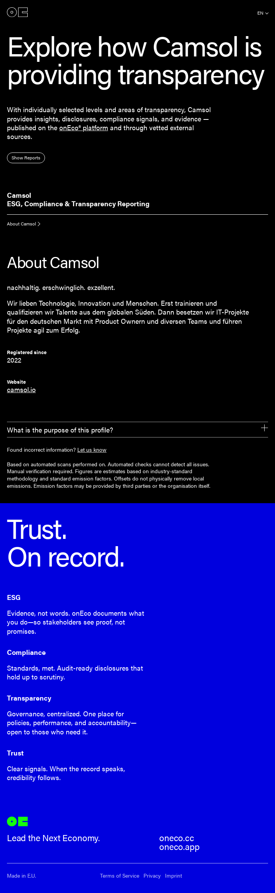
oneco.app (179, 846)
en (260, 12)
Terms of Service (119, 875)
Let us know (92, 449)
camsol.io (21, 389)
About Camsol (21, 223)
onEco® (17, 12)
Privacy (152, 875)
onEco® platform (83, 127)
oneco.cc (176, 838)
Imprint (173, 875)
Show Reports (26, 157)
